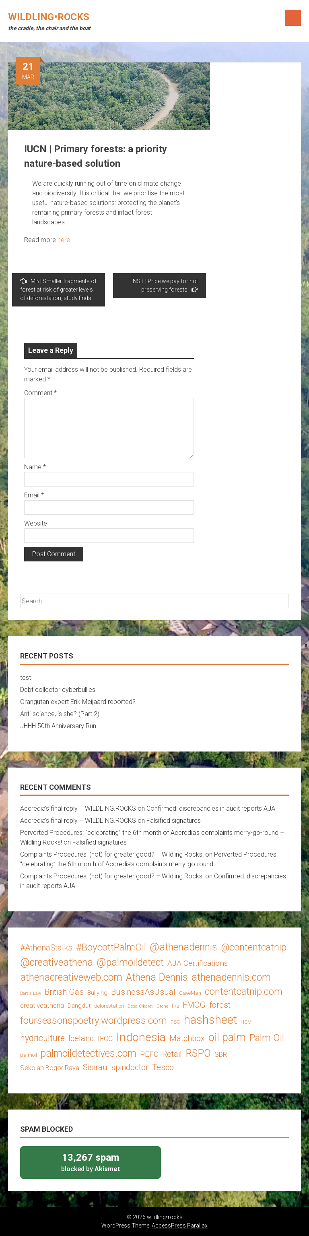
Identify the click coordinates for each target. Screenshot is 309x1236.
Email (34, 495)
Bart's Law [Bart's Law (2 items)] (30, 993)
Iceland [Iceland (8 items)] (81, 1038)
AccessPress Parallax (180, 1225)
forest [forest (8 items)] (220, 1005)
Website (35, 523)
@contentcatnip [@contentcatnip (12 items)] (253, 947)
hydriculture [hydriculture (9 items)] (42, 1038)
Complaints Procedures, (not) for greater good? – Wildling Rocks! (112, 854)
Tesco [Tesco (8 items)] (163, 1067)
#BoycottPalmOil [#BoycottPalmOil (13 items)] (111, 947)
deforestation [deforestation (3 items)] (109, 1006)
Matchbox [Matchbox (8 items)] (187, 1038)
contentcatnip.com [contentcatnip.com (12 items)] (243, 991)
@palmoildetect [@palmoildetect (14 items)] (130, 962)
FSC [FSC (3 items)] (175, 1022)
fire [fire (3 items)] (175, 1006)
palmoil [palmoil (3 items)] (28, 1055)
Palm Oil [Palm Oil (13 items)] (266, 1037)
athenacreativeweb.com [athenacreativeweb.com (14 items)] (71, 977)
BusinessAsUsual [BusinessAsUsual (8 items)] (143, 992)
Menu (293, 18)
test (25, 677)
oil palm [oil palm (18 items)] (227, 1037)
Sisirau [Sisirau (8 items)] (95, 1067)
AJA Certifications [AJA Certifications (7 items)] (197, 963)
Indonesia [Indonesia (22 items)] (141, 1037)
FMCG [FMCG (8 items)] (194, 1005)
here (64, 240)
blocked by (90, 1162)
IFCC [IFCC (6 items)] (105, 1038)
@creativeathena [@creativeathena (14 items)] (56, 962)
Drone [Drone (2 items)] (162, 1006)
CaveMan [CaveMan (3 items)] (190, 993)
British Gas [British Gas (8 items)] (64, 992)
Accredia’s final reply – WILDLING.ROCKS (78, 808)
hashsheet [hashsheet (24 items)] (210, 1020)
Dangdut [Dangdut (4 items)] (79, 1005)
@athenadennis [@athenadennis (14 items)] (183, 947)
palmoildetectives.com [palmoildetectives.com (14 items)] (88, 1053)
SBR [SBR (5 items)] (220, 1054)
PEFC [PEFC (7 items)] (149, 1054)
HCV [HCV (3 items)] (246, 1022)
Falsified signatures (173, 820)
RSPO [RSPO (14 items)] (198, 1053)
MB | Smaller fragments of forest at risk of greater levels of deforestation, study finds (58, 289)
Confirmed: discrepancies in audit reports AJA (210, 808)
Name (35, 467)
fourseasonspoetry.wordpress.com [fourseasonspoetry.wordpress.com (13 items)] (93, 1020)
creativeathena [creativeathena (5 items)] (42, 1005)
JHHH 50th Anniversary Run (58, 726)
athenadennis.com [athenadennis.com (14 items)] (231, 977)
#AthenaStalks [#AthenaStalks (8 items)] (46, 947)
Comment (40, 393)
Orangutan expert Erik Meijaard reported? (78, 702)
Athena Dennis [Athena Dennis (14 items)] (157, 977)
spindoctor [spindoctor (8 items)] (129, 1067)
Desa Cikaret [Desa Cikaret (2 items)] (140, 1006)
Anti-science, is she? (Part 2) (59, 714)
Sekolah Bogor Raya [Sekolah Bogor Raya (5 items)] (49, 1068)
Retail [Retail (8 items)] (172, 1054)
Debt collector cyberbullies (57, 690)
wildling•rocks (48, 17)
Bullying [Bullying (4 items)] (97, 992)
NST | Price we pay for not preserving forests (165, 285)
